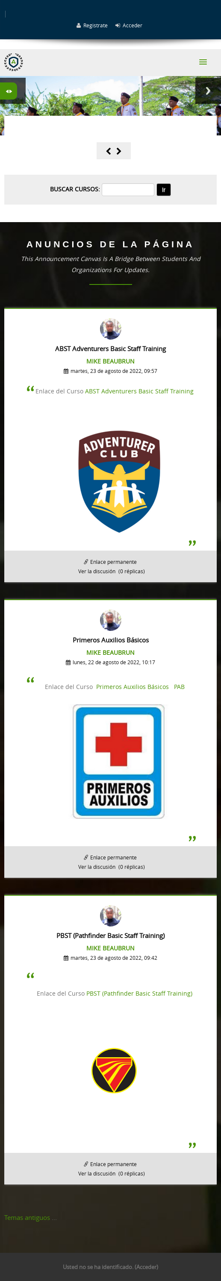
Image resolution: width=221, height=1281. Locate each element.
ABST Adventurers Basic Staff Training (139, 391)
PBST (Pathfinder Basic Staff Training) (139, 993)
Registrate (95, 25)
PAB (179, 687)
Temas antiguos (27, 1217)
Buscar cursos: (76, 189)
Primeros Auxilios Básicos (132, 687)
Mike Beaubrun (110, 361)
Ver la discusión (96, 571)
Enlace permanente (113, 561)
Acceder (132, 25)
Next (208, 91)
